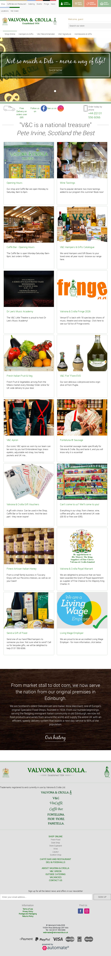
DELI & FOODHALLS (55, 862)
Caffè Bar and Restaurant (16, 4)
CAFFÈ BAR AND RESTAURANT (55, 859)
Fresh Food (55, 839)
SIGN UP (102, 896)
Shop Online (10, 34)
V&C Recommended (46, 34)
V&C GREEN (55, 871)
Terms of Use (28, 909)
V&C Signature (64, 34)
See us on (52, 108)
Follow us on (34, 109)
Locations (5, 11)
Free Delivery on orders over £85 (21, 109)
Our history (55, 737)
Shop (3, 4)
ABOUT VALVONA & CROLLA (55, 868)
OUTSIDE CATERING (55, 874)
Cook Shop (55, 842)
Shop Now (55, 70)
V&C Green (15, 11)
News (53, 4)
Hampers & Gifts (26, 34)
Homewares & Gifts (83, 34)
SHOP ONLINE (56, 836)
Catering (31, 4)
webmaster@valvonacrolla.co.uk (55, 932)
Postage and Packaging (28, 914)
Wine (55, 848)
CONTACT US (55, 880)
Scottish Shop (55, 854)
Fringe (46, 4)
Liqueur (55, 851)
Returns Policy (27, 916)
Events (39, 4)
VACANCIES (55, 877)
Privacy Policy (28, 911)
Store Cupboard (55, 845)
